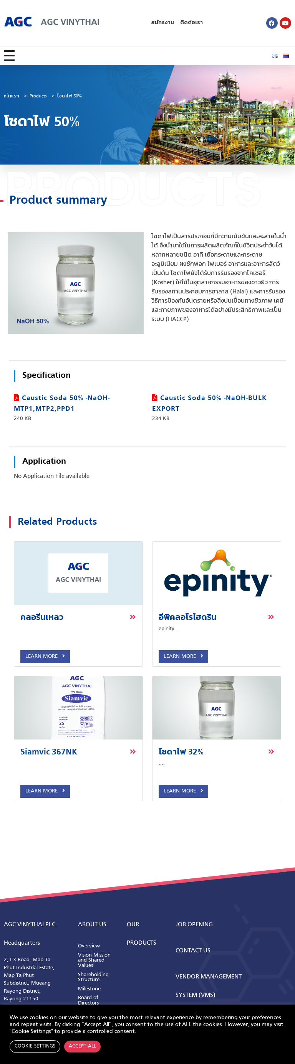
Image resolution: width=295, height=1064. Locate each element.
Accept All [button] (82, 1046)
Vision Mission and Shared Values (94, 960)
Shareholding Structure (93, 977)
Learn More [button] (45, 656)
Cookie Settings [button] (35, 1046)
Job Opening (194, 925)
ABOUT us (92, 925)
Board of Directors (88, 1000)
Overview (89, 946)
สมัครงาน (162, 22)
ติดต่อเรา (191, 22)
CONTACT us (193, 951)
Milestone (89, 989)
